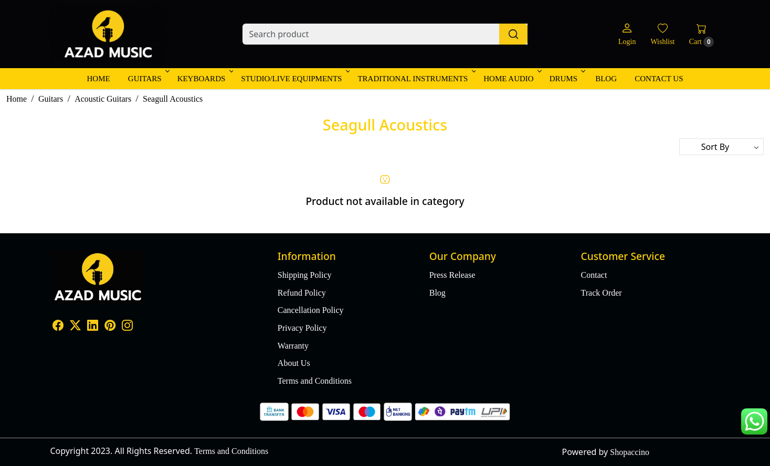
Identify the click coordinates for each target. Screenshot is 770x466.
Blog (606, 78)
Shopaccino (629, 452)
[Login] (627, 34)
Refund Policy (302, 292)
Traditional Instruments (415, 78)
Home (98, 78)
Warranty (293, 345)
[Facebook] (58, 326)
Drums (567, 78)
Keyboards (204, 78)
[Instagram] (127, 326)
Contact (594, 274)
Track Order (601, 292)
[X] (75, 326)
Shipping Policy (305, 274)
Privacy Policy (302, 327)
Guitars (148, 78)
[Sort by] (721, 146)
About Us (294, 363)
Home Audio (511, 78)
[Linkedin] (92, 326)
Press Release (452, 274)
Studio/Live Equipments (294, 78)
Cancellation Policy (311, 310)
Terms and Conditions (315, 380)
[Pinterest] (110, 326)
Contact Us (659, 78)
